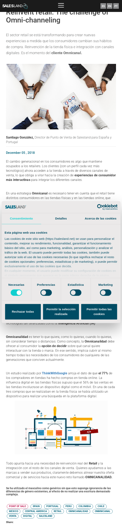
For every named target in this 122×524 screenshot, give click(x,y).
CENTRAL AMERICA (36, 511)
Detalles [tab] (61, 218)
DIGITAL (27, 516)
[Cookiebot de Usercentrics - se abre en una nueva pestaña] (99, 207)
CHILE (101, 506)
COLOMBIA (84, 506)
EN (109, 6)
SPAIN (36, 506)
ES (103, 6)
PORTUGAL (52, 506)
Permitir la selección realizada (61, 311)
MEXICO (13, 511)
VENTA (12, 516)
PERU (68, 506)
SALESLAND (45, 516)
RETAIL (58, 511)
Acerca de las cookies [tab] (100, 218)
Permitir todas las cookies (99, 311)
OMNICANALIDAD (78, 511)
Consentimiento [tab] (21, 218)
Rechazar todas (23, 311)
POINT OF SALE (17, 506)
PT (116, 6)
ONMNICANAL (102, 511)
